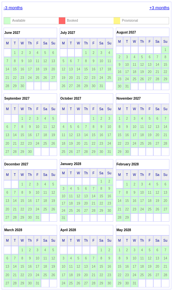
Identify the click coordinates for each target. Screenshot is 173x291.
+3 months (159, 7)
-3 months (13, 7)
